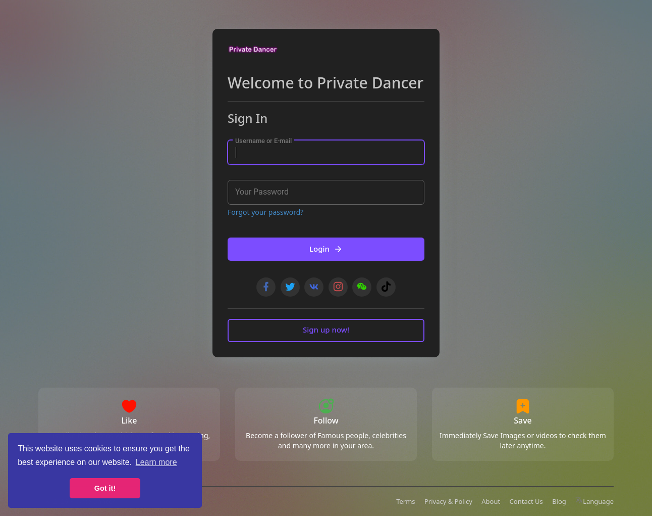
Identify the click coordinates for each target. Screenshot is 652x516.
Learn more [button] (156, 462)
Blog (559, 501)
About (490, 501)
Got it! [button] (105, 488)
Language (594, 501)
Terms (405, 501)
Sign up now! (326, 329)
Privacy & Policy (448, 501)
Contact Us (526, 501)
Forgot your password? (265, 212)
